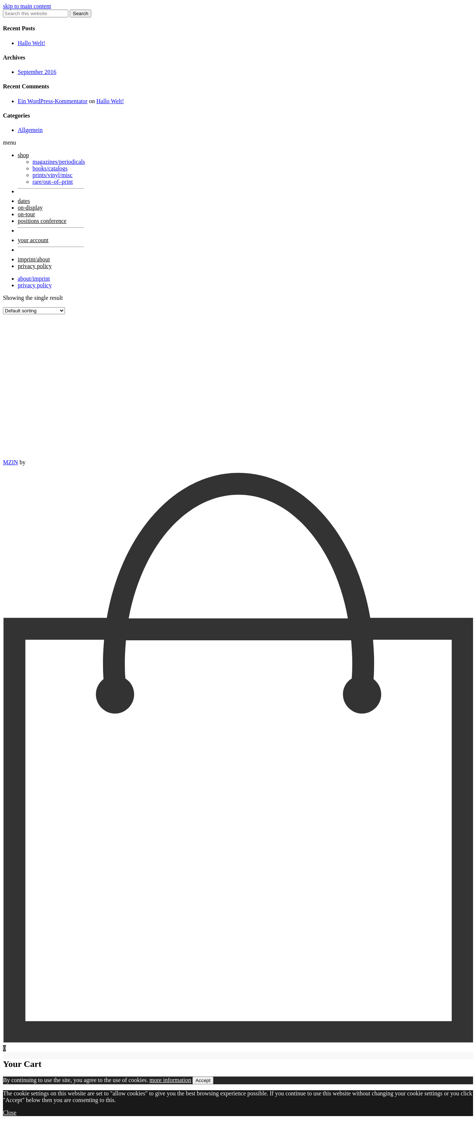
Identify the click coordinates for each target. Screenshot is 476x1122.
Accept (202, 1080)
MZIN (10, 462)
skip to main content (27, 6)
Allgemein (30, 130)
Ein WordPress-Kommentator (53, 101)
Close (9, 1112)
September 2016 (37, 72)
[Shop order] (34, 310)
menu (9, 142)
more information (170, 1080)
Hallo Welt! (31, 43)
